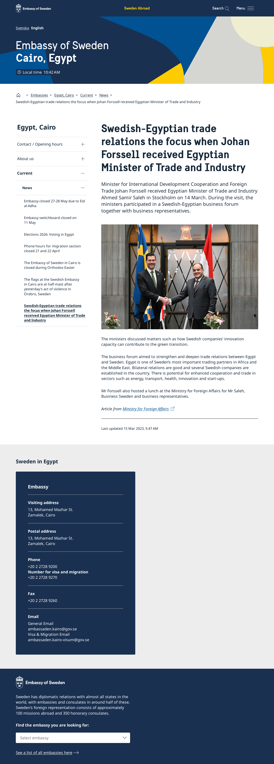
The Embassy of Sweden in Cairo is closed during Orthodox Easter (52, 265)
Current (86, 95)
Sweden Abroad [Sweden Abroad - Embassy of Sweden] (137, 8)
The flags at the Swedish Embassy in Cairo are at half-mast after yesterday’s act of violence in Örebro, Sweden (51, 286)
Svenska (22, 28)
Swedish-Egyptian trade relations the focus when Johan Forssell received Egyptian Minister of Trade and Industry (54, 313)
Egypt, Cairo (64, 95)
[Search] (224, 8)
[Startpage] (20, 95)
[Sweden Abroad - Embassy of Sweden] (37, 8)
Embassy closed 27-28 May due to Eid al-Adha (54, 203)
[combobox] (73, 738)
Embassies (39, 95)
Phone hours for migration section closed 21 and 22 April (52, 248)
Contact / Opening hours (40, 144)
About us (25, 158)
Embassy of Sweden (62, 51)
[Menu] (249, 8)
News (103, 95)
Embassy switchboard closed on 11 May (50, 220)
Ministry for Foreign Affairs (146, 408)
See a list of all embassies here (44, 752)
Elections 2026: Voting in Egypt (49, 234)
